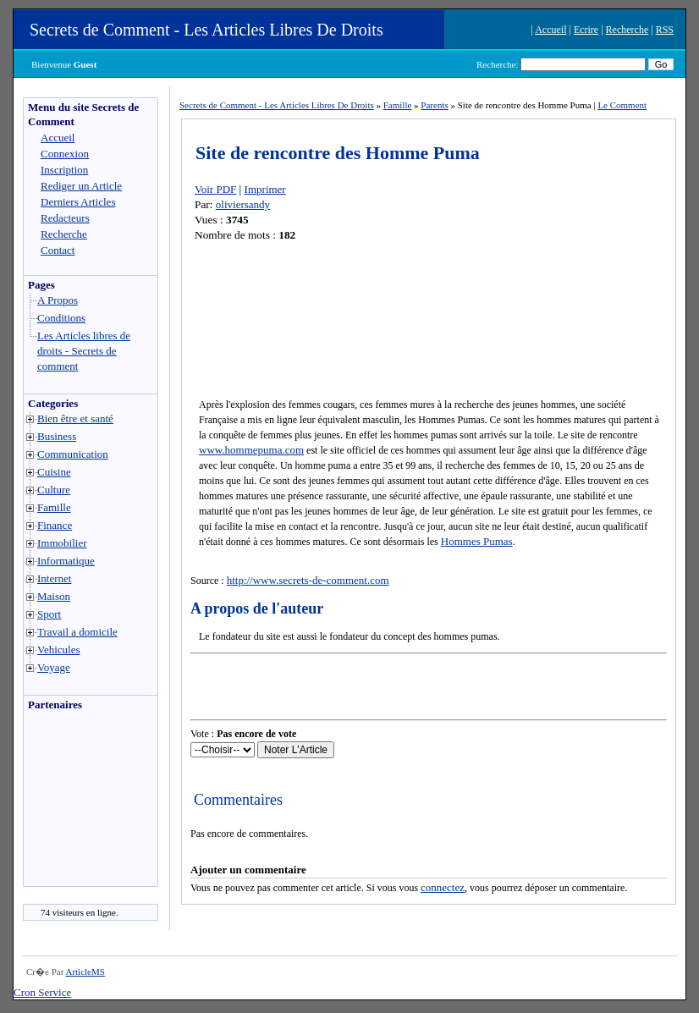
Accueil (550, 30)
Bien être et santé (75, 418)
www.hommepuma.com (251, 449)
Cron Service (42, 992)
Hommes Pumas (477, 541)
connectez (443, 887)
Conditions (61, 317)
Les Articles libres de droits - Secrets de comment (83, 350)
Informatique (66, 560)
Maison (53, 596)
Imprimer (265, 189)
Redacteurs (65, 218)
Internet (54, 578)
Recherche (627, 30)
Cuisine (54, 471)
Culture (53, 489)
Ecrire (586, 30)
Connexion (65, 153)
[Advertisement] (74, 803)
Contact (57, 250)
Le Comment (622, 105)
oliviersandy (243, 204)
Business (56, 436)
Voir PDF (215, 189)
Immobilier (62, 543)
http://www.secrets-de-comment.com (308, 580)
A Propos (57, 300)
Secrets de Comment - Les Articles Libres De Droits (206, 29)
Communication (72, 454)
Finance (54, 525)
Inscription (64, 169)
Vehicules (58, 649)
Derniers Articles (78, 201)
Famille (54, 507)
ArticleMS (84, 971)
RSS (665, 30)
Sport (49, 614)
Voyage (53, 667)
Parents (434, 105)
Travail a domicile (77, 631)
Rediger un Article (81, 185)
